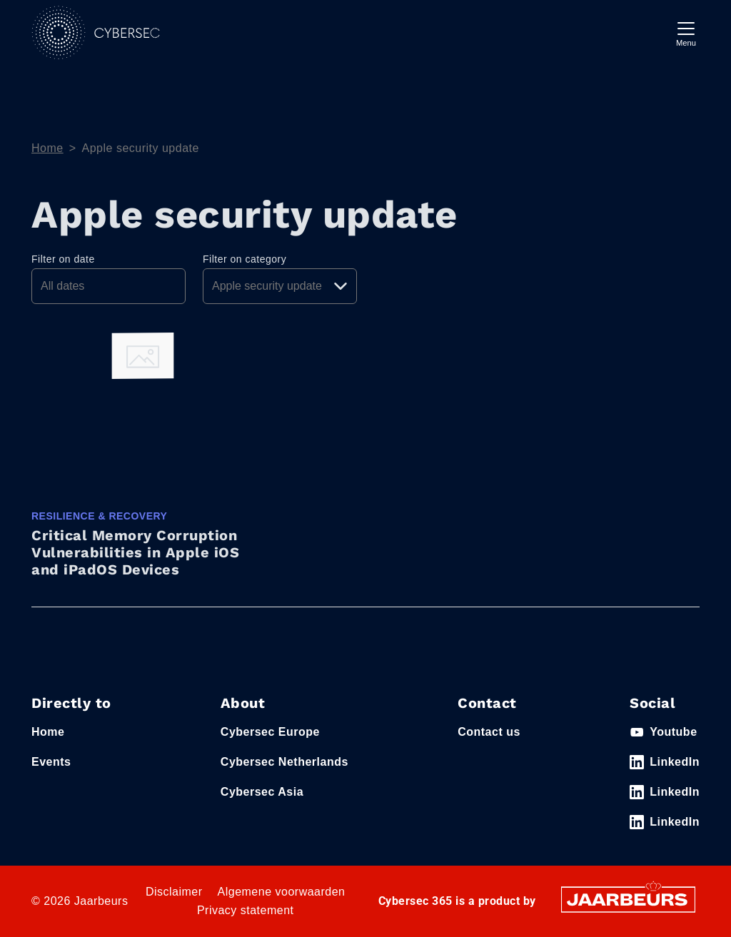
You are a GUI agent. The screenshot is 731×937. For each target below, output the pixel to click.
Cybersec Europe (270, 732)
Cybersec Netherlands (284, 762)
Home (47, 148)
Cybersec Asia (262, 792)
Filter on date (63, 259)
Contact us (489, 732)
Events (51, 762)
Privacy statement (245, 910)
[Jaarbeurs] (628, 899)
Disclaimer (174, 892)
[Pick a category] (280, 286)
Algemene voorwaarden (282, 892)
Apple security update (140, 148)
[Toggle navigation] (686, 32)
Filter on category (244, 259)
